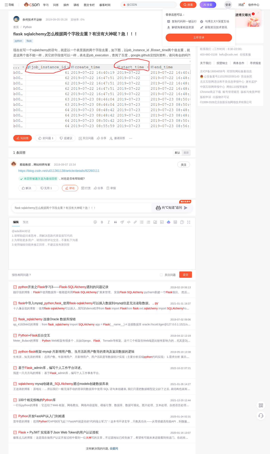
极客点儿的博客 (23, 437)
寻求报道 (255, 63)
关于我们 (205, 63)
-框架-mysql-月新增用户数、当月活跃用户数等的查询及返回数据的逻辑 (76, 351)
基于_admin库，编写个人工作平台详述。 (51, 367)
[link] (16, 27)
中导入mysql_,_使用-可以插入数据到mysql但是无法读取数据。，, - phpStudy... (104, 303)
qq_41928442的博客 (26, 324)
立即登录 (198, 37)
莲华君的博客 (21, 421)
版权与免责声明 (250, 91)
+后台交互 (34, 335)
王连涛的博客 (21, 389)
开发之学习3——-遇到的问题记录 (63, 287)
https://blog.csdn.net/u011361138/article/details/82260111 (58, 170)
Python (27, 27)
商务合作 (238, 63)
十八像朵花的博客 (24, 308)
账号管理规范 (231, 91)
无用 (46, 188)
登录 (228, 4)
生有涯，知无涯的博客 (27, 356)
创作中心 (253, 4)
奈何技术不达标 (32, 19)
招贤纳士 (222, 63)
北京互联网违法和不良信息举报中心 (222, 81)
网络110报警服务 (237, 86)
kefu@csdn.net (228, 54)
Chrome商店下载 (210, 91)
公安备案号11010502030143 (221, 76)
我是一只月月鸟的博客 (27, 373)
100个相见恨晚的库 (37, 400)
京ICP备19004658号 (212, 71)
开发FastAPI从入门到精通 (41, 416)
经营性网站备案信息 (239, 71)
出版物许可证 (221, 97)
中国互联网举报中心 (212, 86)
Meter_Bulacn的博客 (26, 340)
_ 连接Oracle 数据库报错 (47, 319)
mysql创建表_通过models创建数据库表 (63, 383)
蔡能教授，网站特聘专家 (35, 164)
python (18, 41)
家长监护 (251, 81)
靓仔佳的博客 (21, 292)
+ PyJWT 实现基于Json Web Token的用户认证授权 (58, 432)
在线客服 (245, 54)
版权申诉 (205, 97)
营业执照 (246, 76)
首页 (16, 27)
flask (29, 41)
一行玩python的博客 (25, 405)
